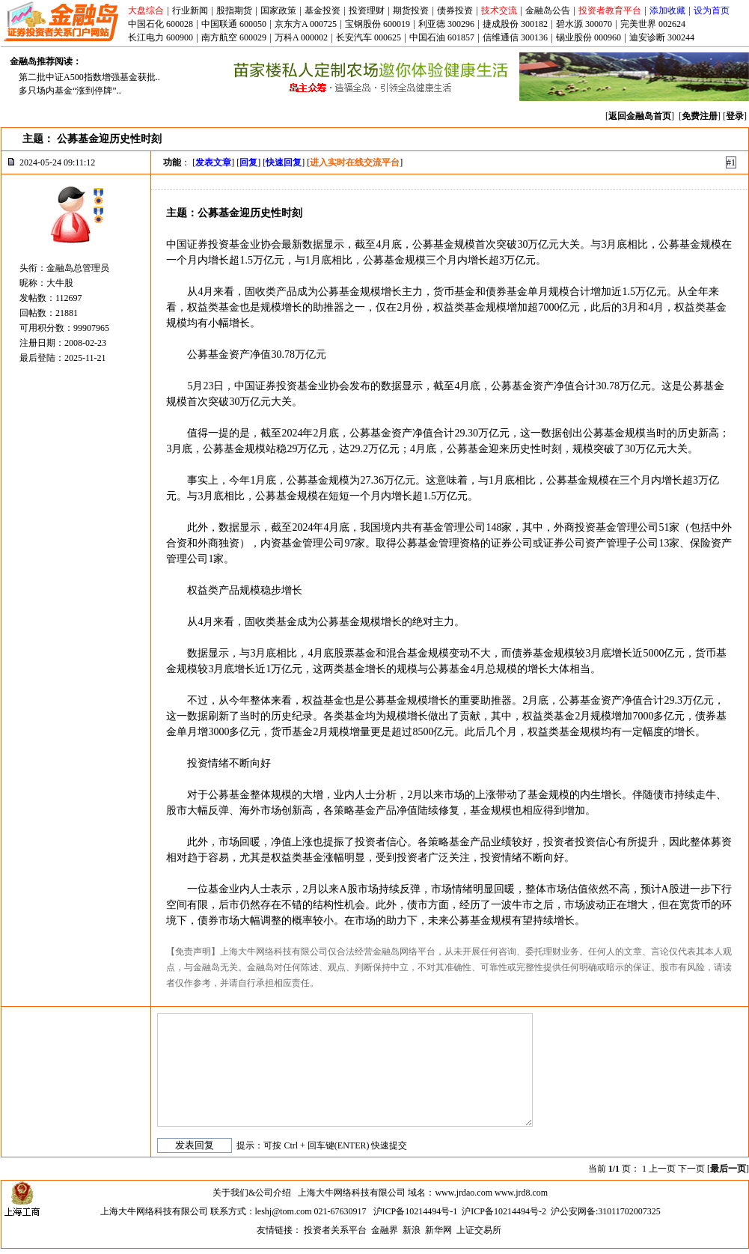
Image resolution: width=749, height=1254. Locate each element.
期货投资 (411, 10)
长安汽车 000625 (368, 37)
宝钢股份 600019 (377, 24)
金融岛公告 (547, 10)
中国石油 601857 (441, 37)
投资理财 (367, 10)
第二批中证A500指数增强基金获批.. (89, 77)
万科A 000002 (301, 37)
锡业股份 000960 (588, 37)
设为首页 (712, 10)
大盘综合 (146, 10)
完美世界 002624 (652, 24)
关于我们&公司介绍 (252, 1192)
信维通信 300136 (515, 37)
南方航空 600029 (233, 37)
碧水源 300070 (584, 24)
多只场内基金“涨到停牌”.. (70, 90)
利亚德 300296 (446, 24)
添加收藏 (667, 10)
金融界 (384, 1230)
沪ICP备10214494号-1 (415, 1211)
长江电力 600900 (160, 37)
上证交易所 (478, 1230)
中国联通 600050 (233, 24)
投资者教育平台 (609, 10)
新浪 (412, 1230)
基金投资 (322, 10)
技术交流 (499, 10)
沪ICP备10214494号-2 (504, 1211)
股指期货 (234, 10)
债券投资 (455, 10)
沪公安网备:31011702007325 (606, 1211)
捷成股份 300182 (515, 24)
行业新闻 (190, 10)
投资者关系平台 (335, 1230)
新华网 (438, 1230)
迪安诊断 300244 (661, 37)
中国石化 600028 (160, 24)
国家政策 (278, 10)
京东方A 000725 (306, 24)
